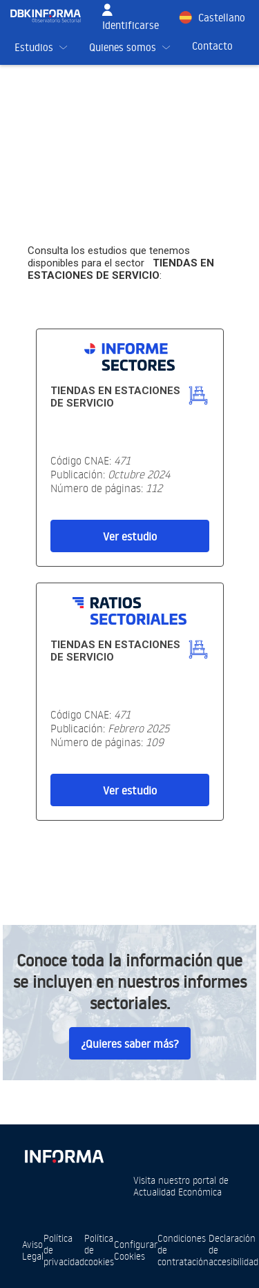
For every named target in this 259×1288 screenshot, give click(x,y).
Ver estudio (130, 536)
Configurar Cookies (135, 1250)
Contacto (212, 45)
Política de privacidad (64, 1249)
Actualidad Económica (177, 1192)
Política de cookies (99, 1249)
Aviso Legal (33, 1250)
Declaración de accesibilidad (233, 1249)
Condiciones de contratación (183, 1249)
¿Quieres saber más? (130, 1044)
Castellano (221, 17)
